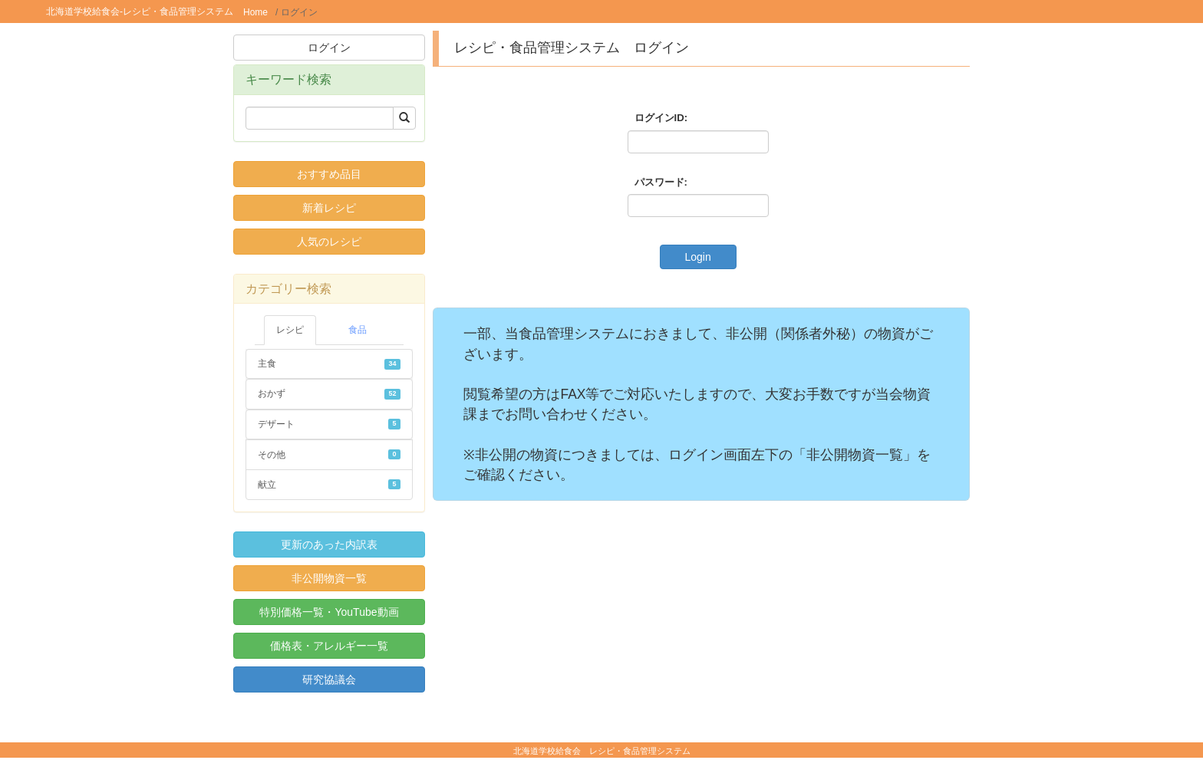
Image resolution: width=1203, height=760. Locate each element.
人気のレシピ (329, 241)
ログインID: (661, 117)
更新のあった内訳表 (329, 544)
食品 (357, 329)
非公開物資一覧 (329, 578)
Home (255, 12)
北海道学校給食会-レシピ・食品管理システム (139, 11)
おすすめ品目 (329, 174)
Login (697, 257)
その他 (329, 454)
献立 (329, 484)
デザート (329, 424)
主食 (329, 363)
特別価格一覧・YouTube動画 (328, 612)
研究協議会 (329, 679)
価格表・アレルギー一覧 (329, 646)
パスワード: (660, 182)
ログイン (329, 47)
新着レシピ (329, 208)
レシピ (290, 329)
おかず (329, 393)
